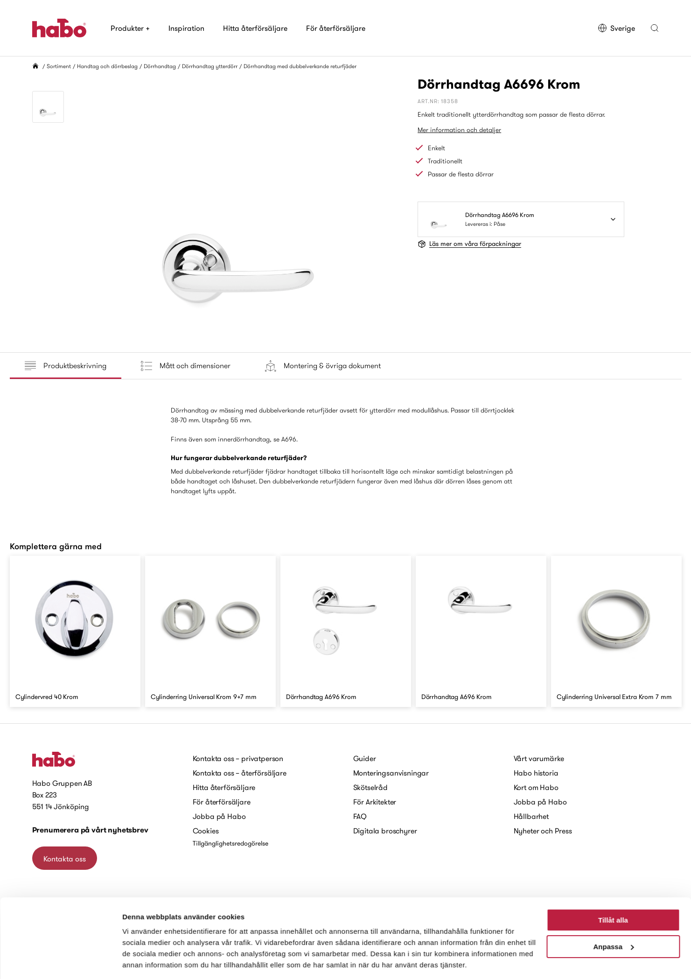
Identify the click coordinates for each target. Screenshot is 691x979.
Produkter (130, 28)
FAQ (360, 816)
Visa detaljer (143, 961)
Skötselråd (370, 787)
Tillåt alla (613, 890)
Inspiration (186, 28)
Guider (364, 758)
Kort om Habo (536, 787)
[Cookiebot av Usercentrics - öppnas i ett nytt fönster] (60, 961)
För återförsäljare (335, 28)
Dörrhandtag (160, 66)
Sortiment (59, 66)
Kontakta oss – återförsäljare (239, 772)
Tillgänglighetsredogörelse (230, 843)
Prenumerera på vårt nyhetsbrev (90, 830)
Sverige (616, 28)
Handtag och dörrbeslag (107, 66)
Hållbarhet (531, 816)
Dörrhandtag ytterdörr (209, 66)
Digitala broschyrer (385, 830)
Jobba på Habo (219, 816)
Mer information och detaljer (459, 130)
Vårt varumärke (539, 758)
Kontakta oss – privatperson (238, 758)
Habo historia (536, 772)
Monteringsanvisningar (391, 772)
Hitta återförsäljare (255, 28)
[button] (654, 28)
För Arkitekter (375, 801)
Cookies (206, 830)
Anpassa (613, 916)
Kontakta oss (64, 858)
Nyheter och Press (543, 830)
